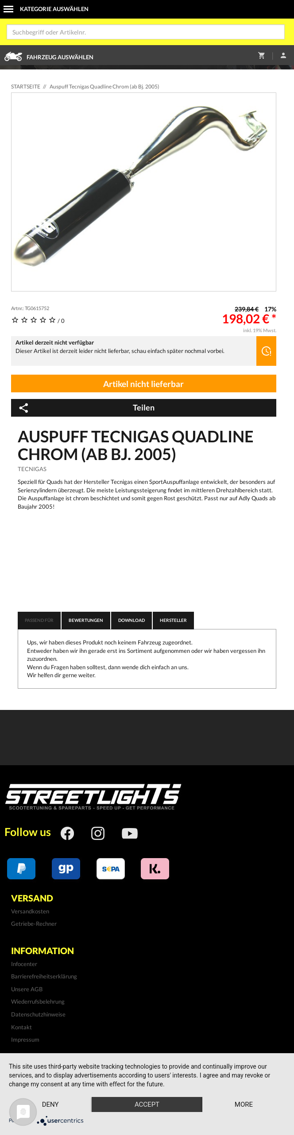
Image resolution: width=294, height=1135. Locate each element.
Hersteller (173, 620)
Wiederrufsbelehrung (38, 1001)
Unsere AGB (27, 989)
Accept (147, 1104)
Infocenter (24, 963)
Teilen (86, 408)
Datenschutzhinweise (38, 1014)
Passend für (39, 620)
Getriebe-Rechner (34, 923)
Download (131, 620)
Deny (50, 1104)
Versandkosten (30, 911)
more (244, 1104)
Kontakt (21, 1027)
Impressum (25, 1039)
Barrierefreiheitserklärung (44, 976)
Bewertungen (86, 620)
